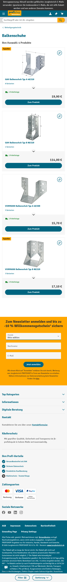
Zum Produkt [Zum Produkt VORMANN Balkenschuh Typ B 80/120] (34, 292)
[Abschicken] (33, 364)
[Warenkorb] (62, 13)
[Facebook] (3, 513)
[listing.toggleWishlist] (59, 52)
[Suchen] (61, 20)
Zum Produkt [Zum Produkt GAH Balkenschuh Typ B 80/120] (34, 165)
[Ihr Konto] (50, 13)
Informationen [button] (33, 402)
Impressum (15, 525)
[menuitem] (50, 13)
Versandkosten (44, 537)
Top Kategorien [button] (33, 394)
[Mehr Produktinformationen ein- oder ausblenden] (33, 88)
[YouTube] (9, 513)
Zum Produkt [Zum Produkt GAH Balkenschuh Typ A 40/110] (34, 102)
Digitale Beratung (12, 409)
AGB (4, 525)
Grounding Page (9, 531)
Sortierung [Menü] (42, 577)
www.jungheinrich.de (55, 545)
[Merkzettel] (56, 13)
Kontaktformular (40, 425)
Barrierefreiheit (48, 525)
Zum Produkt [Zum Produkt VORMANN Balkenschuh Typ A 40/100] (34, 229)
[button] (33, 409)
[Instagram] (21, 513)
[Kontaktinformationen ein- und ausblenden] (6, 567)
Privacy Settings (28, 531)
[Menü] (4, 13)
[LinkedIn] (15, 513)
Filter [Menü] (22, 577)
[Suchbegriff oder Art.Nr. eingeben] (29, 20)
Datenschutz (30, 525)
